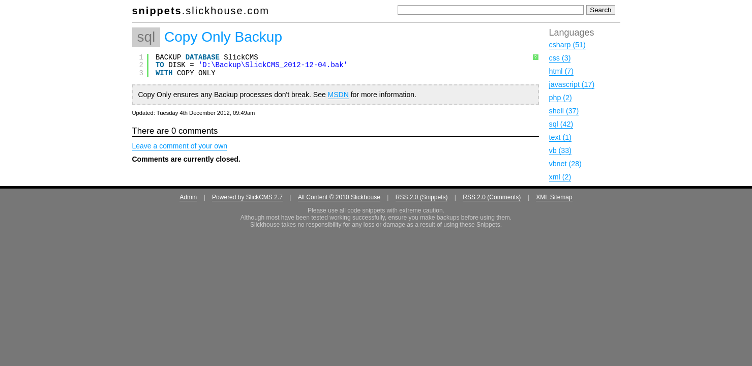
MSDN (338, 94)
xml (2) (560, 177)
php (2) (560, 98)
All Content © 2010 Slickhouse (339, 197)
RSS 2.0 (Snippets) (422, 197)
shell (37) (564, 111)
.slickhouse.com (201, 10)
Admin (188, 197)
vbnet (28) (565, 164)
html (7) (561, 71)
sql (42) (561, 124)
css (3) (560, 58)
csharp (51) (567, 45)
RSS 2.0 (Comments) (492, 197)
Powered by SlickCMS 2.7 (247, 197)
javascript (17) (572, 84)
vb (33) (560, 150)
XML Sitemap (554, 197)
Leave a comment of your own (180, 146)
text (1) (560, 137)
